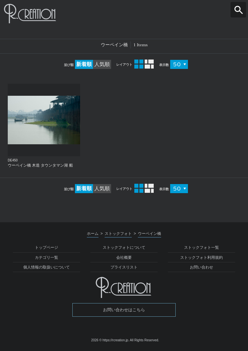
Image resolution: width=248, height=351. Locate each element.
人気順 (102, 64)
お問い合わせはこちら (124, 309)
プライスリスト (124, 267)
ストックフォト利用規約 (201, 257)
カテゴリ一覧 (46, 257)
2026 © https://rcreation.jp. (110, 340)
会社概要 (124, 257)
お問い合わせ (201, 267)
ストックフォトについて (124, 247)
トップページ (46, 247)
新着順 (84, 64)
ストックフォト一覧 (201, 247)
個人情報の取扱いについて (46, 267)
